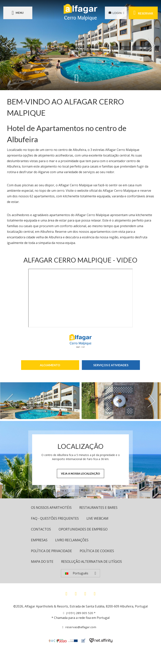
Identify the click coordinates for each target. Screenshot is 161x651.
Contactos (41, 529)
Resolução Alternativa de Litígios (95, 562)
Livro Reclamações (73, 540)
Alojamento (50, 365)
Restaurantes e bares (102, 507)
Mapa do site (43, 562)
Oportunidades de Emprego (86, 529)
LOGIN (114, 13)
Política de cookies (100, 551)
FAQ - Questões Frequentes (56, 518)
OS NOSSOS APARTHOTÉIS (53, 507)
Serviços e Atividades (111, 365)
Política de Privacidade (52, 551)
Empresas (39, 540)
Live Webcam (101, 518)
